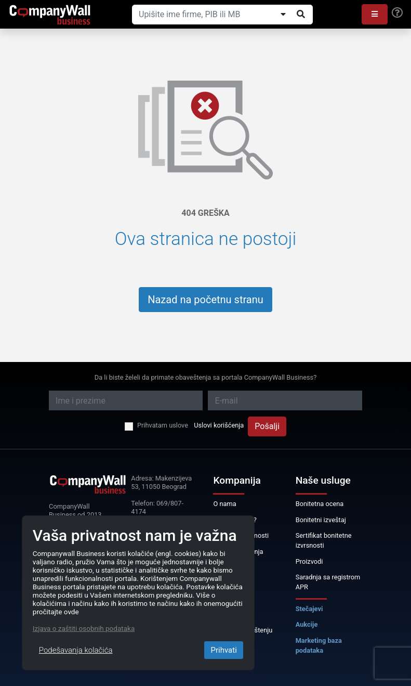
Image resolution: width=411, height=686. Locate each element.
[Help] (397, 13)
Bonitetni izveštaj (321, 520)
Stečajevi (309, 609)
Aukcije (307, 624)
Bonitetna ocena (320, 504)
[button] (375, 14)
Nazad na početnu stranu (205, 299)
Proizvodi (309, 561)
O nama (224, 504)
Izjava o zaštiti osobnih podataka (84, 628)
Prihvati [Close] (223, 650)
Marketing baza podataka (319, 645)
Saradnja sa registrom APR (328, 582)
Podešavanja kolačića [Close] (76, 650)
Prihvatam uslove (162, 425)
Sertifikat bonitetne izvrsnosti (324, 540)
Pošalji (267, 426)
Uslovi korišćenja (219, 425)
